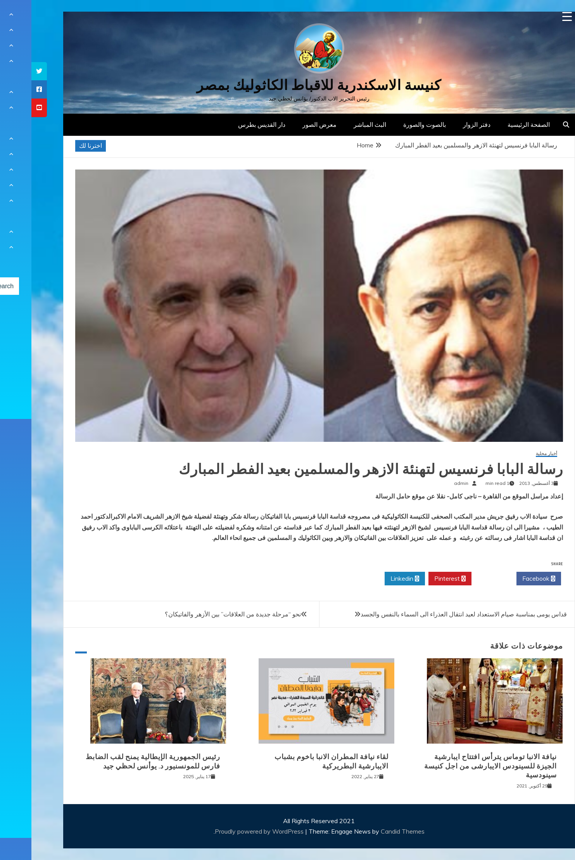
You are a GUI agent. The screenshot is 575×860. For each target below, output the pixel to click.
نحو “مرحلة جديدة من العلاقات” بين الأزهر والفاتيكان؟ (201, 614)
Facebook (507, 578)
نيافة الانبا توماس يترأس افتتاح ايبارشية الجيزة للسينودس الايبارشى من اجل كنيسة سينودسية (459, 765)
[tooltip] (8, 71)
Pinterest (418, 578)
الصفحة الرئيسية (497, 124)
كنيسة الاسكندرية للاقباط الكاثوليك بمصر (287, 85)
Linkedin (373, 578)
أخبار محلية (515, 453)
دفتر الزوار (445, 124)
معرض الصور (288, 124)
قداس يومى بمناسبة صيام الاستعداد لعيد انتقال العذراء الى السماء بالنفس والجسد (432, 614)
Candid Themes (371, 831)
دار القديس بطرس (230, 124)
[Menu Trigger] (535, 16)
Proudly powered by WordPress (228, 831)
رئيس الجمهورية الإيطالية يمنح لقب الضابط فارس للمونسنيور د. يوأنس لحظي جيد (121, 761)
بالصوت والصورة (393, 124)
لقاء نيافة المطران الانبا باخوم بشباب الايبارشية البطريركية (300, 761)
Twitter (462, 578)
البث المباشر (338, 124)
